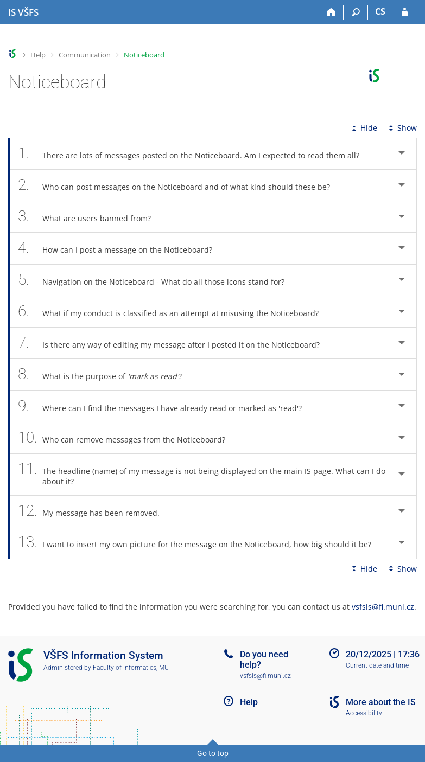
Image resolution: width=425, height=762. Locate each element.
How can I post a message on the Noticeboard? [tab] (121, 248)
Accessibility (364, 713)
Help (38, 55)
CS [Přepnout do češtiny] (380, 11)
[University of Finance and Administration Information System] (23, 12)
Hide (363, 128)
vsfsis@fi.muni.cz (383, 606)
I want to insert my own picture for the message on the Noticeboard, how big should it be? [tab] (200, 542)
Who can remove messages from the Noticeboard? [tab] (127, 437)
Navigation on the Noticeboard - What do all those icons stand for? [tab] (157, 280)
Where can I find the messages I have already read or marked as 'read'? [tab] (166, 406)
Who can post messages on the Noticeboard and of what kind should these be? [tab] (180, 185)
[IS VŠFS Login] (404, 12)
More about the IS (381, 702)
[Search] (356, 12)
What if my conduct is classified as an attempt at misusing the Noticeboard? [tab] (174, 311)
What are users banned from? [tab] (90, 216)
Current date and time (377, 665)
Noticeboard (144, 55)
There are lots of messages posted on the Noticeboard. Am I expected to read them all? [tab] (194, 153)
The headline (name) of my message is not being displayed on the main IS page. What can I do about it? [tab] (201, 474)
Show (401, 128)
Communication (85, 55)
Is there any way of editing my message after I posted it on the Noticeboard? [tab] (175, 343)
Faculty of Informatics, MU (131, 667)
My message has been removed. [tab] (95, 511)
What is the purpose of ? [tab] (106, 374)
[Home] (331, 12)
